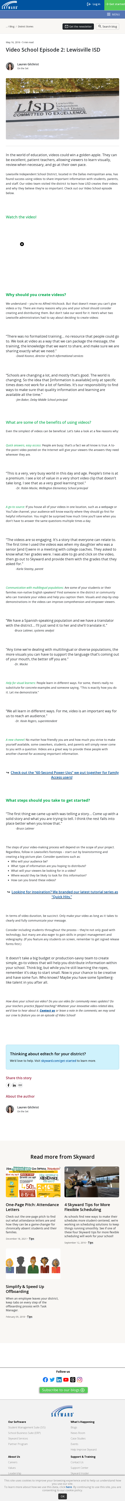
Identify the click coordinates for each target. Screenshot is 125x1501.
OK (62, 1496)
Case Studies (78, 1438)
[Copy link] (20, 1085)
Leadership (14, 1473)
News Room (78, 1433)
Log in (95, 4)
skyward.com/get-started (58, 1061)
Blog (11, 26)
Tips (31, 1238)
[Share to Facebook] (8, 1085)
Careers (12, 1462)
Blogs (74, 1427)
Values (12, 1468)
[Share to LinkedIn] (14, 1085)
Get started (115, 6)
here (69, 1487)
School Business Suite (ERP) (24, 1433)
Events (74, 1444)
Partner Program (18, 1444)
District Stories (25, 26)
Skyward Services (18, 1438)
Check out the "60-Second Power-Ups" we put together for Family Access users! (65, 775)
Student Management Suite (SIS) (27, 1427)
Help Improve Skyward (84, 1449)
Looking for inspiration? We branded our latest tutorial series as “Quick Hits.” (65, 894)
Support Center (79, 1468)
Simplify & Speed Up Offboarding (25, 1289)
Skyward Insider (80, 1473)
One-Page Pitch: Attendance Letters (32, 1207)
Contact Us (77, 1462)
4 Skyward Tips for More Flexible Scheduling (87, 1207)
